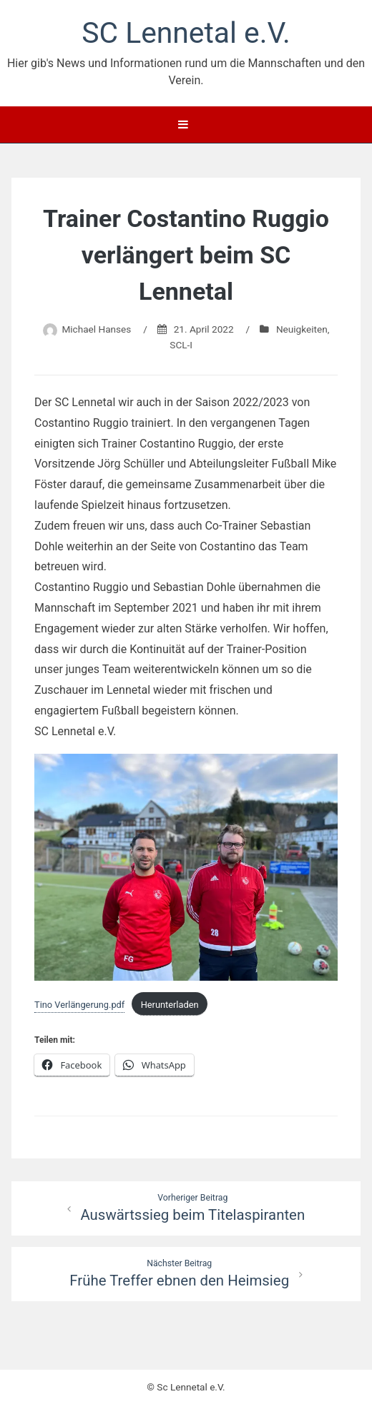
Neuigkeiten (302, 329)
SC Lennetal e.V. (186, 33)
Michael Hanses (96, 329)
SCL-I (181, 344)
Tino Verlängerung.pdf (79, 1004)
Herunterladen (170, 1004)
